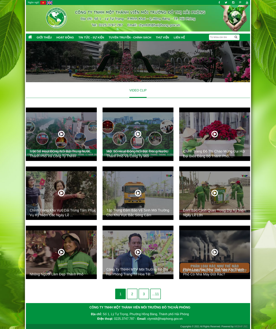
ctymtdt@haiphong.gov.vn (164, 318)
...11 (155, 294)
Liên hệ (179, 37)
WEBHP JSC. (241, 326)
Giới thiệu (44, 37)
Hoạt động (65, 37)
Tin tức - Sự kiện (91, 37)
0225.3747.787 (124, 318)
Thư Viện (162, 37)
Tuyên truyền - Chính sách (130, 37)
